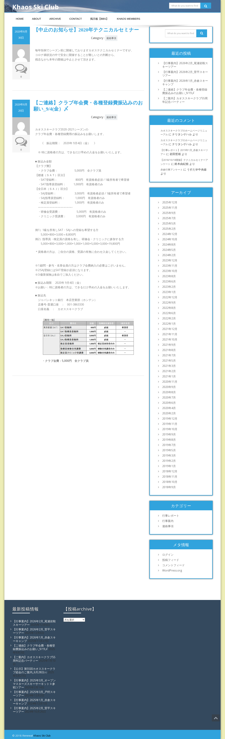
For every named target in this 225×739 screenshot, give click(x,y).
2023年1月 (169, 292)
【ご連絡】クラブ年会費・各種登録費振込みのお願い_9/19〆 (184, 91)
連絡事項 (111, 38)
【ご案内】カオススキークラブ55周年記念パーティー (185, 100)
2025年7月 (169, 218)
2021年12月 (169, 329)
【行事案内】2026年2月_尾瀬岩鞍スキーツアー (185, 64)
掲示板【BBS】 (99, 18)
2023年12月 (169, 260)
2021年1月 (169, 376)
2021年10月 (169, 339)
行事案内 (167, 521)
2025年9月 (169, 213)
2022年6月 (169, 313)
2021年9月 (169, 344)
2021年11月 (169, 334)
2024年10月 (169, 239)
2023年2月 (169, 286)
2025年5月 (169, 223)
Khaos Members (128, 18)
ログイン (167, 554)
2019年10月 (169, 429)
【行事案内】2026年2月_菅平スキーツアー (185, 73)
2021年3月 (169, 366)
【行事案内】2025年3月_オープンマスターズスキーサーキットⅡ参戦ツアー (34, 683)
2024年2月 (169, 255)
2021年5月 (169, 360)
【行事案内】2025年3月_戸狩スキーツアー (34, 693)
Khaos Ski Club (42, 735)
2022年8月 (169, 308)
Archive (55, 18)
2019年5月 (169, 450)
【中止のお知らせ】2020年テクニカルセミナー (86, 30)
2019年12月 (169, 418)
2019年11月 (169, 424)
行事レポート (170, 515)
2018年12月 (169, 471)
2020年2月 (169, 413)
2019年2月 (169, 460)
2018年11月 (169, 476)
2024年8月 (169, 244)
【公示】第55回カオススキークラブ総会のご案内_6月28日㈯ (34, 670)
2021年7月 (169, 355)
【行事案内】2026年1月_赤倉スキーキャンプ (185, 82)
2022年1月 (169, 323)
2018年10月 (169, 482)
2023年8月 (169, 276)
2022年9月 (169, 302)
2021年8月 (169, 350)
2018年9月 (169, 487)
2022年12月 (169, 297)
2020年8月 (169, 392)
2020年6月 (169, 402)
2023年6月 (169, 281)
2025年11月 (169, 207)
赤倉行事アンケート (171, 169)
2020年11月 (169, 381)
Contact (75, 18)
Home (20, 18)
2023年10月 (169, 271)
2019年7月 (169, 445)
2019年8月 (169, 439)
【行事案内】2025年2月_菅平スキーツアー (34, 710)
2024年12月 (169, 234)
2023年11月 (169, 265)
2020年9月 (169, 387)
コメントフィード (173, 565)
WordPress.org (172, 570)
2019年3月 (169, 455)
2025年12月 (169, 202)
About (36, 18)
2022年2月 (169, 318)
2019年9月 (169, 434)
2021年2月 (169, 371)
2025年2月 (169, 228)
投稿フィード (170, 560)
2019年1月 (169, 466)
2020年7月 (169, 397)
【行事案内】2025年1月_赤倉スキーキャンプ (34, 701)
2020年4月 (169, 408)
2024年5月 (169, 250)
